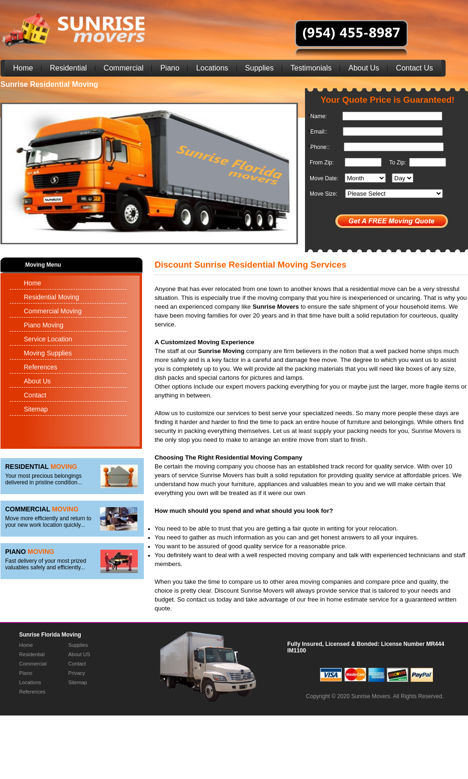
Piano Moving (44, 325)
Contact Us (414, 68)
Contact (35, 395)
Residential (68, 68)
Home (23, 68)
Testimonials (311, 68)
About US (79, 654)
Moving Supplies (48, 353)
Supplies (259, 68)
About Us (363, 68)
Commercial (123, 68)
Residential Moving (51, 297)
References (40, 367)
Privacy (76, 673)
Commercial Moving (53, 311)
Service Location (48, 339)
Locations (212, 68)
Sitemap (36, 409)
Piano (169, 68)
